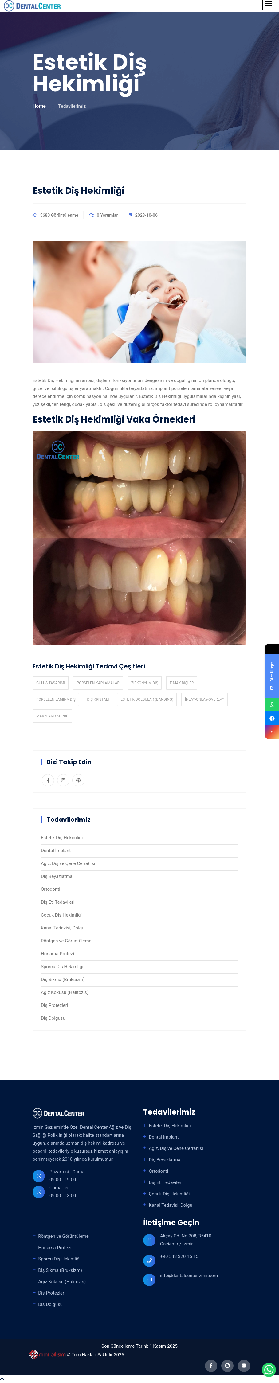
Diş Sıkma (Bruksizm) (63, 979)
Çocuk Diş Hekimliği (61, 915)
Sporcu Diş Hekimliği (62, 966)
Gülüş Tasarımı (50, 683)
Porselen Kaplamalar (98, 683)
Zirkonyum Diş (144, 683)
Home (39, 106)
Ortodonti (50, 889)
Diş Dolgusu (53, 1018)
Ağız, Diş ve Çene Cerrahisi (68, 863)
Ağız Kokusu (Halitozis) (64, 992)
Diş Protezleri (54, 1005)
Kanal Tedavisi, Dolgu (62, 928)
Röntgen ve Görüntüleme (66, 941)
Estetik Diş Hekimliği (62, 837)
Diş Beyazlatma (57, 876)
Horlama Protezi (57, 953)
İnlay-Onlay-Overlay (204, 699)
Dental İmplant (56, 850)
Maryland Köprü (52, 716)
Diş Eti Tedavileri (57, 902)
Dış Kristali (98, 699)
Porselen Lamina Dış (56, 699)
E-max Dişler (182, 683)
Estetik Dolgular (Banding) (146, 699)
